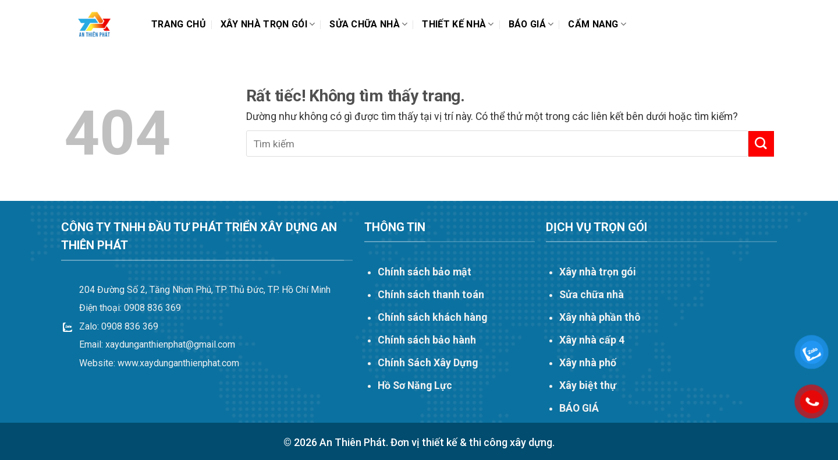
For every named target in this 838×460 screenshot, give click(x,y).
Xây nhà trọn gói (268, 24)
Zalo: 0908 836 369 (118, 326)
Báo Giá (531, 24)
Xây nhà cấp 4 (591, 340)
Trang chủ (178, 24)
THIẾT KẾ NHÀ (457, 24)
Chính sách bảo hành (427, 340)
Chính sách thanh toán (431, 294)
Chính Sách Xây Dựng (428, 363)
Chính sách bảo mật (424, 272)
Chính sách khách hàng (432, 317)
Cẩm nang (597, 24)
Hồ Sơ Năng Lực (415, 385)
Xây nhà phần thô (600, 317)
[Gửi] (761, 143)
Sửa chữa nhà (368, 24)
